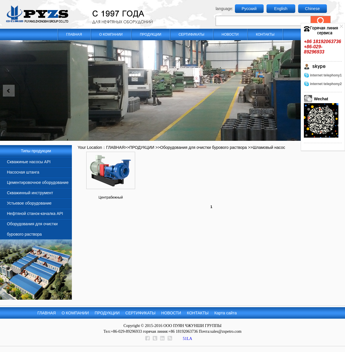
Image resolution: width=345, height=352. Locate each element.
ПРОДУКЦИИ (150, 34)
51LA (187, 338)
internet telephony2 (326, 84)
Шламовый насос (269, 147)
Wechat (321, 99)
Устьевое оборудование (29, 203)
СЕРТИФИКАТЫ (191, 34)
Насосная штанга (23, 172)
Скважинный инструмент (30, 193)
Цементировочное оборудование (37, 182)
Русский (249, 8)
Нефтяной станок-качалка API (35, 213)
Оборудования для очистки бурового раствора (203, 147)
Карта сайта (225, 313)
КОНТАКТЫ (265, 34)
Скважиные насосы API (29, 161)
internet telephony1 (326, 75)
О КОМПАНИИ (110, 34)
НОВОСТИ (230, 34)
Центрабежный (111, 197)
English (281, 8)
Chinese (312, 8)
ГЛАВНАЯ (74, 34)
